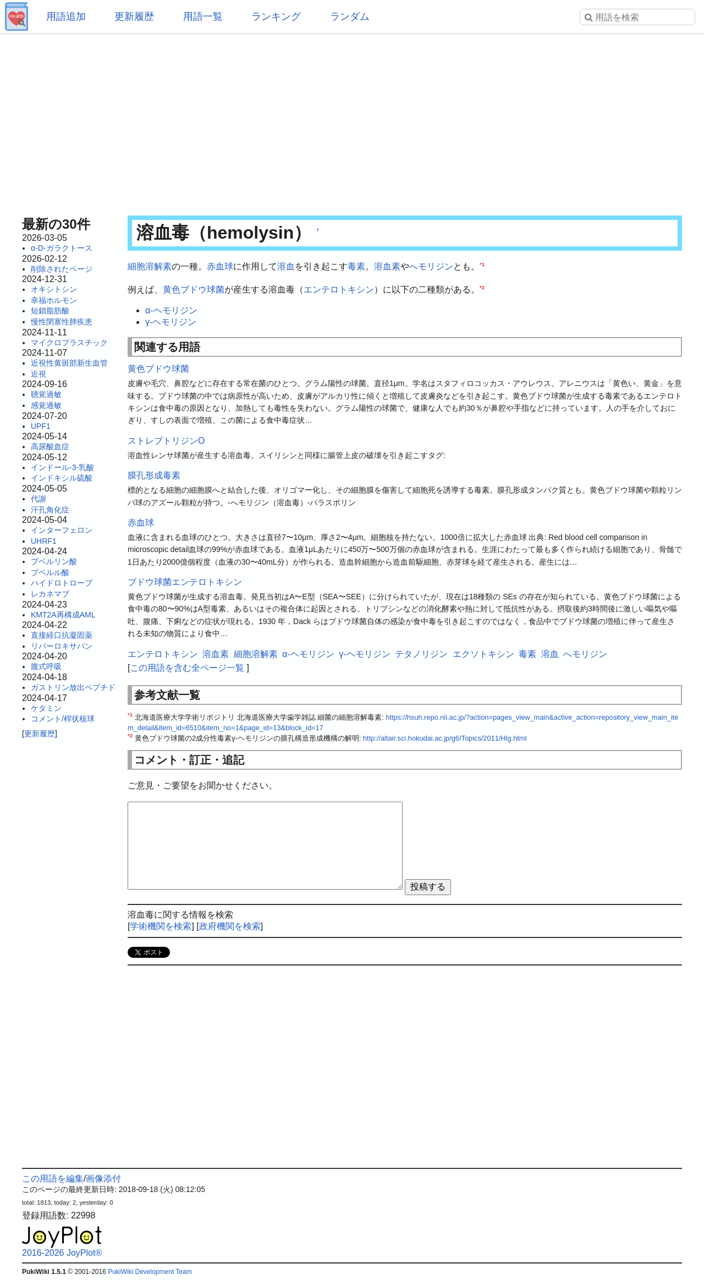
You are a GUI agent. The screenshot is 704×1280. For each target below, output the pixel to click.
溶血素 (387, 266)
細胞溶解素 (150, 266)
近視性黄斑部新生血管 (69, 362)
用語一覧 (203, 16)
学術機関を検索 (160, 926)
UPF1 (41, 426)
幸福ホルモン (54, 300)
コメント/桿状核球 (63, 718)
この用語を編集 (53, 1178)
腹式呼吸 (46, 666)
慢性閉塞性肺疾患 (61, 321)
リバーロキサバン (61, 646)
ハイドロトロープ (61, 582)
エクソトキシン (483, 654)
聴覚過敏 (46, 394)
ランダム (350, 16)
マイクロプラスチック (69, 342)
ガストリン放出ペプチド (73, 687)
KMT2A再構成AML (63, 614)
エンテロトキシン (339, 289)
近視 (38, 373)
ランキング (276, 16)
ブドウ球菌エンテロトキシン (185, 582)
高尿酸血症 (50, 446)
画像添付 (103, 1178)
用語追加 (66, 16)
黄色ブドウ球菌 (193, 289)
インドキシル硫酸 (61, 477)
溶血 (286, 266)
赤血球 (220, 266)
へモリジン (431, 266)
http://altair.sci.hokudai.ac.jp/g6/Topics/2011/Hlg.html (444, 738)
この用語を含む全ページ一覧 (187, 667)
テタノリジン (421, 654)
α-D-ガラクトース (61, 248)
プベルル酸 (50, 572)
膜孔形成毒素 (154, 475)
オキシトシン (54, 289)
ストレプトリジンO (166, 440)
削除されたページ (61, 268)
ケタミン (46, 708)
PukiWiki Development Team (150, 1272)
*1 (482, 264)
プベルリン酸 (54, 561)
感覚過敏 (46, 405)
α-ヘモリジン (171, 310)
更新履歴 (134, 16)
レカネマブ (50, 593)
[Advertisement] (352, 121)
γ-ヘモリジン (170, 322)
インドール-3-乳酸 (62, 467)
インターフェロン (61, 530)
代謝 (38, 498)
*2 (482, 287)
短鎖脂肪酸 (50, 310)
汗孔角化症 (50, 509)
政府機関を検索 (230, 926)
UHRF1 (44, 541)
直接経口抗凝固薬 (61, 635)
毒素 (356, 266)
